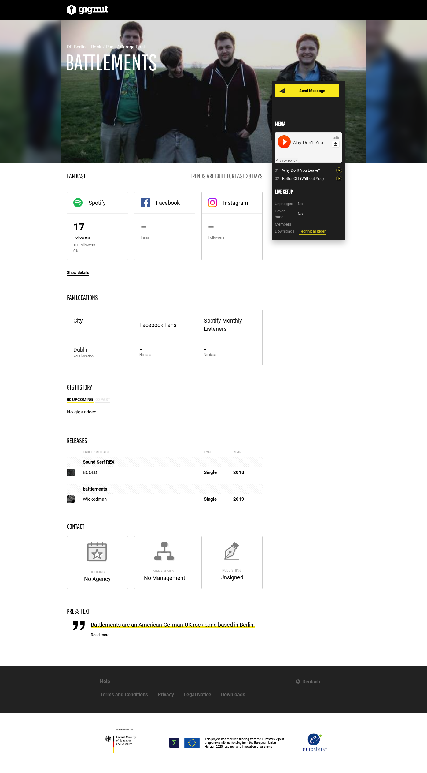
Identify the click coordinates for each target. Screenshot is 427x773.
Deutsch (311, 682)
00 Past (102, 399)
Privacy (166, 694)
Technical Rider (312, 231)
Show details (78, 272)
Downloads (233, 694)
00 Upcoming (80, 399)
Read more (100, 635)
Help (105, 681)
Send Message (312, 90)
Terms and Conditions (124, 694)
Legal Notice (197, 694)
